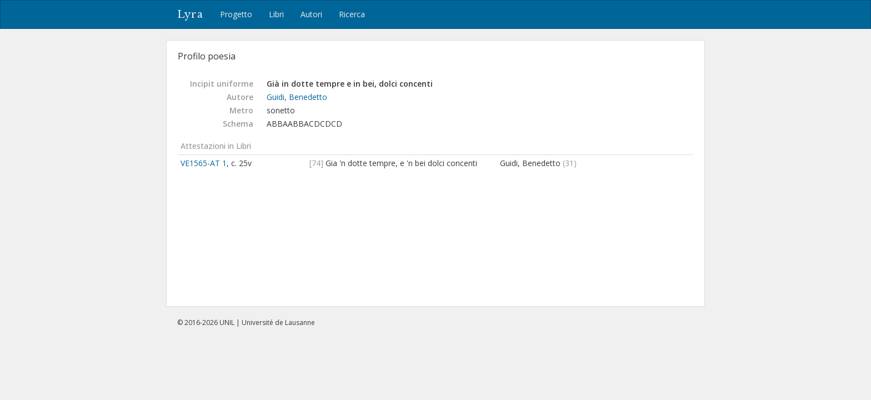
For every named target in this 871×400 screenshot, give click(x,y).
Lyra (190, 14)
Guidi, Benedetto (297, 97)
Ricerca (352, 14)
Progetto (236, 14)
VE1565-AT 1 (204, 163)
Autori (311, 14)
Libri (276, 14)
